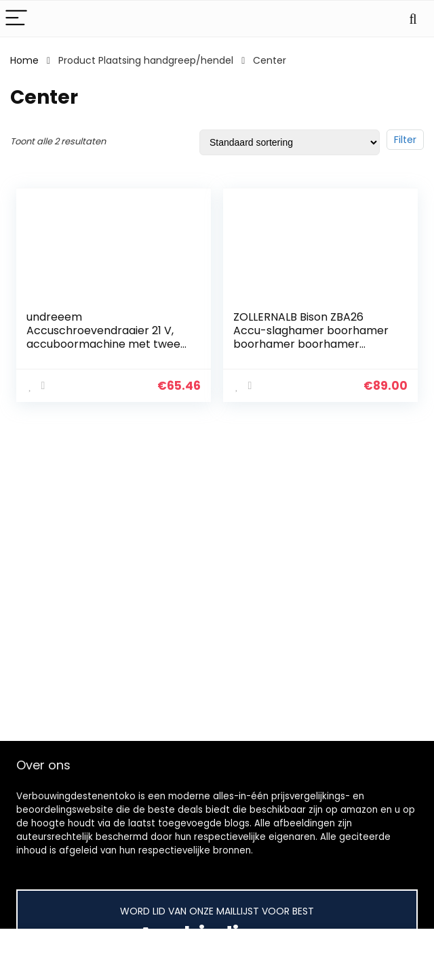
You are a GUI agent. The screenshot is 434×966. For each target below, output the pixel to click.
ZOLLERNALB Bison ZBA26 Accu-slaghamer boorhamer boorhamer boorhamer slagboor (311, 337)
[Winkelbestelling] (289, 142)
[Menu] (16, 19)
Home (24, 60)
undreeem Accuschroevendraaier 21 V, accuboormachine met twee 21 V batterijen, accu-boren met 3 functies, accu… (103, 344)
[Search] (413, 19)
